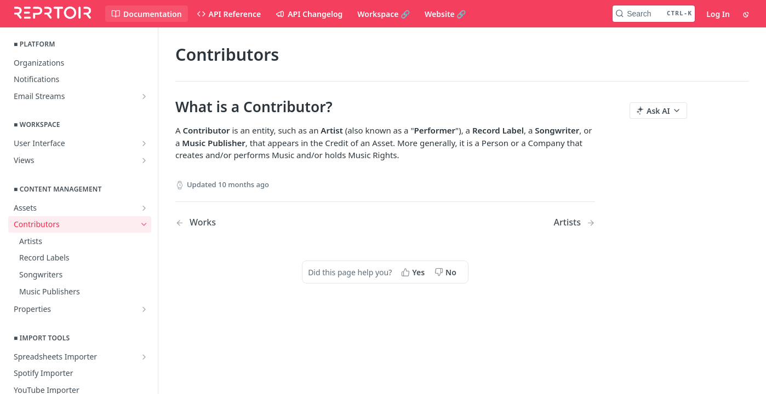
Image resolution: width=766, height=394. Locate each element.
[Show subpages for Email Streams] (144, 96)
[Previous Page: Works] (265, 222)
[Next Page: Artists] (574, 222)
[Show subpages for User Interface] (144, 143)
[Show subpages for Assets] (144, 208)
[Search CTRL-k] (654, 13)
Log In (718, 14)
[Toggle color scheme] (747, 13)
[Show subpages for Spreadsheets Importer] (144, 356)
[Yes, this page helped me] (414, 272)
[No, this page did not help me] (446, 272)
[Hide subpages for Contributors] (144, 224)
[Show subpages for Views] (144, 160)
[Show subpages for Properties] (144, 309)
